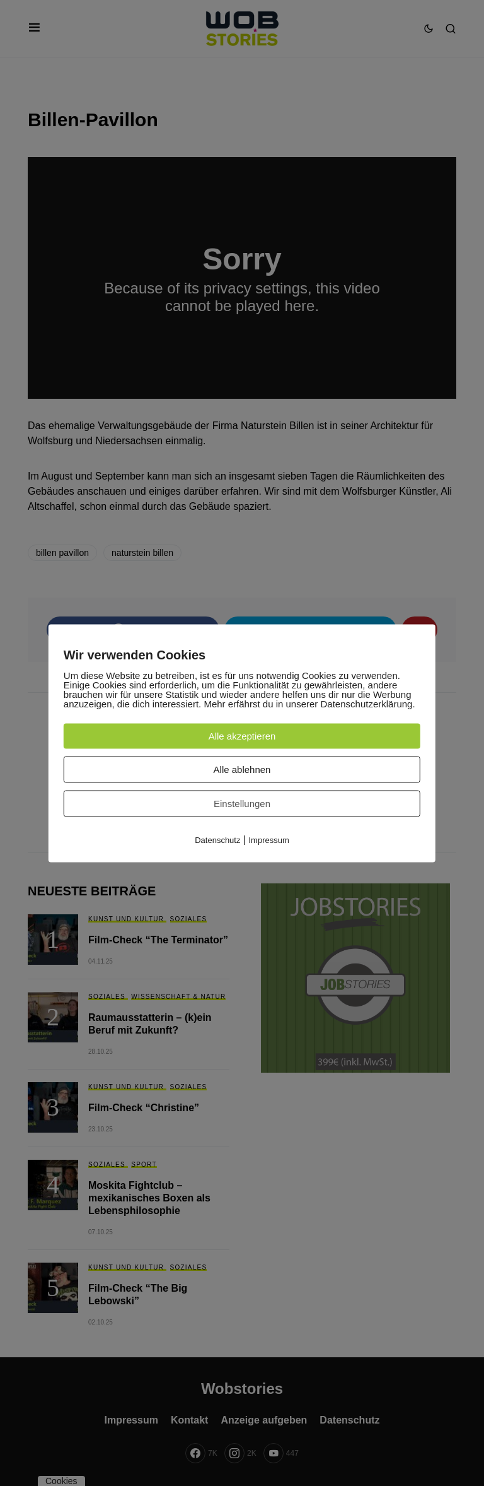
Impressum (269, 839)
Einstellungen (242, 803)
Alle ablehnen (242, 769)
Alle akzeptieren (242, 735)
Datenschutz (217, 839)
